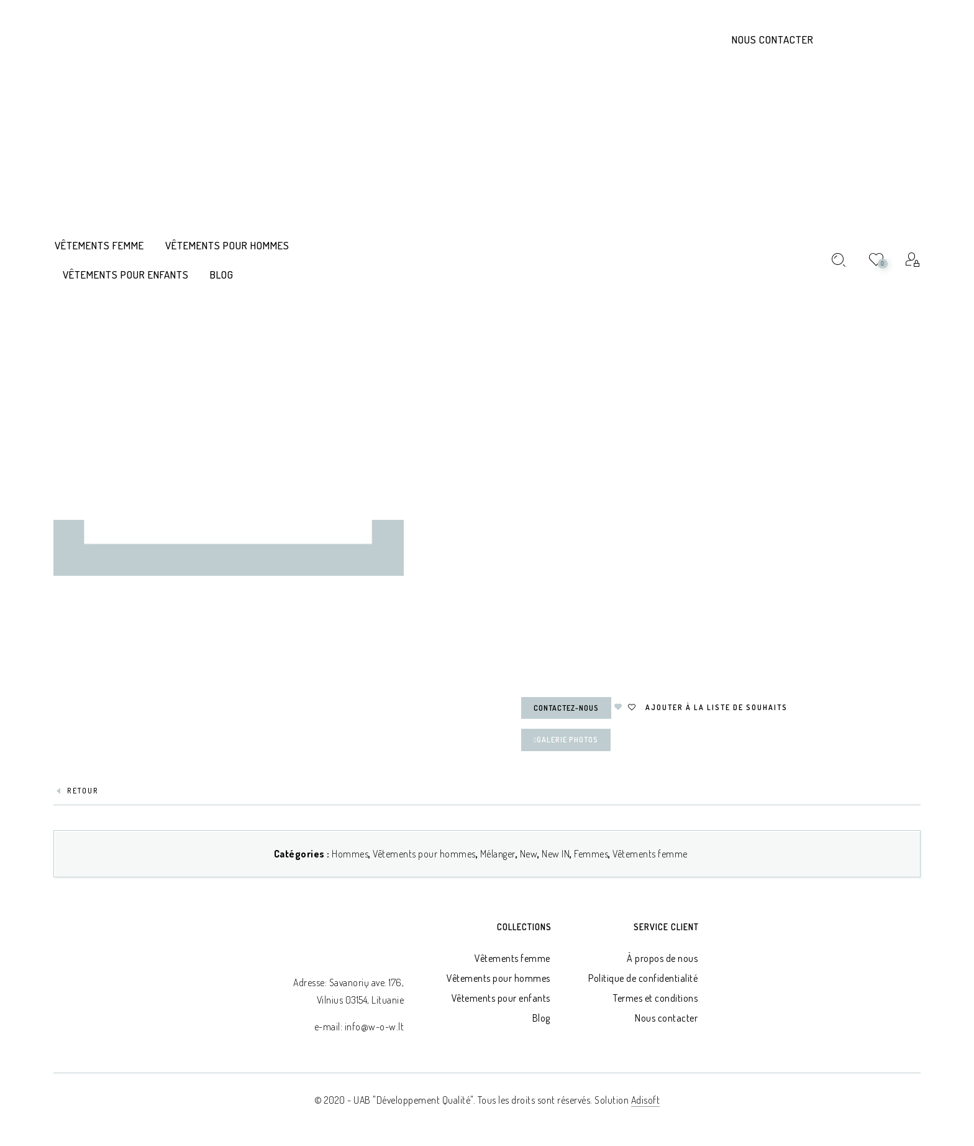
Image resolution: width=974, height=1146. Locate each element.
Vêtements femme (650, 854)
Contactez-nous (566, 708)
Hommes (350, 854)
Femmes (591, 854)
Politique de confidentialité (643, 978)
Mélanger (498, 854)
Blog (541, 1018)
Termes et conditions (655, 998)
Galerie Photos (566, 739)
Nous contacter (773, 39)
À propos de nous (662, 958)
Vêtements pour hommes (424, 854)
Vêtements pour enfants (501, 998)
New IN (556, 854)
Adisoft (645, 1100)
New (529, 854)
